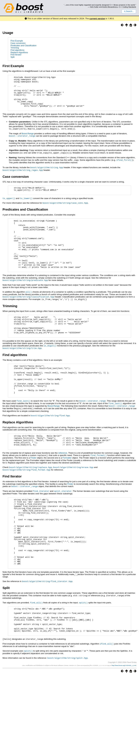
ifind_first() (124, 166)
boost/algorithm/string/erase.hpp (73, 497)
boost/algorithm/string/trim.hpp (22, 369)
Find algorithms (17, 50)
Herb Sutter (94, 7)
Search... (129, 11)
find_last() (23, 428)
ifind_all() (107, 692)
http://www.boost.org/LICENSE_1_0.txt (124, 714)
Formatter (67, 488)
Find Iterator (16, 54)
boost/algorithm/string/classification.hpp (28, 314)
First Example (17, 41)
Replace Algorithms (19, 52)
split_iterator (63, 520)
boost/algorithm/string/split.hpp (67, 706)
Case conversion (18, 43)
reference (62, 483)
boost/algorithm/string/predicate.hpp (25, 298)
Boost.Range (28, 140)
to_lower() (26, 205)
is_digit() (50, 367)
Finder (33, 488)
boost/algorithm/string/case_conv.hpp (65, 210)
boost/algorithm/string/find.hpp (50, 442)
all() (29, 309)
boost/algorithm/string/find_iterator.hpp (47, 625)
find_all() (36, 646)
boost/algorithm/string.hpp (46, 173)
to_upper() (9, 205)
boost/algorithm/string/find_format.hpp (26, 499)
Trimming (15, 48)
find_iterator (41, 520)
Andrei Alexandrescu (110, 7)
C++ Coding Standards (127, 7)
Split (12, 57)
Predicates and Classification (23, 45)
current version (97, 18)
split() (83, 646)
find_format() (98, 485)
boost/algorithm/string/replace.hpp (30, 497)
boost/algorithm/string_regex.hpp (23, 176)
